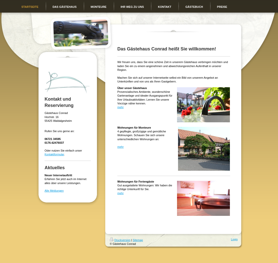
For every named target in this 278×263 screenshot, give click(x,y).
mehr (120, 107)
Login (234, 239)
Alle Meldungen (54, 190)
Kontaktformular (54, 154)
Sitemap (138, 240)
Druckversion (120, 240)
